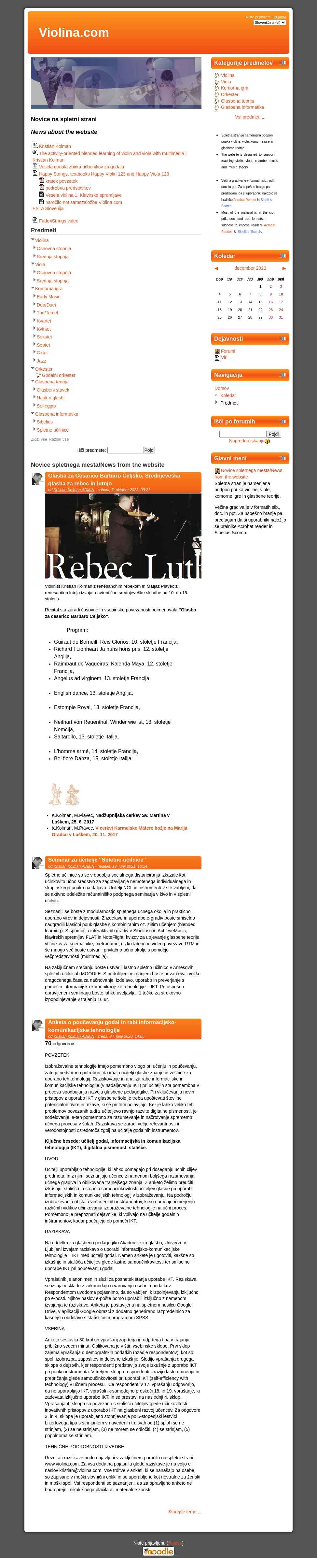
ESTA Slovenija (48, 208)
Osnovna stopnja (54, 248)
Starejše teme (182, 1511)
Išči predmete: (92, 450)
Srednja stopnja (53, 256)
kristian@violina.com (80, 1470)
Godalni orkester (59, 375)
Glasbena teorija (51, 381)
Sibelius (45, 421)
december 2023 (250, 268)
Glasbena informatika (56, 414)
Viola (40, 264)
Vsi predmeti (247, 117)
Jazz (41, 361)
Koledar (228, 395)
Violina (42, 240)
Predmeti (229, 403)
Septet (43, 345)
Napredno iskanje (247, 440)
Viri (220, 357)
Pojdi (274, 434)
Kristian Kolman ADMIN (74, 490)
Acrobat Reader (244, 200)
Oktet (42, 352)
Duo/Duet (46, 304)
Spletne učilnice (53, 430)
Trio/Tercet (47, 312)
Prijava (279, 17)
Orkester (44, 369)
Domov (221, 388)
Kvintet (44, 329)
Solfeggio (46, 405)
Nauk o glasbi (50, 397)
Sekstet (44, 336)
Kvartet (44, 320)
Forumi (224, 351)
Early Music (49, 296)
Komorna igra (48, 288)
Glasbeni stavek (53, 390)
